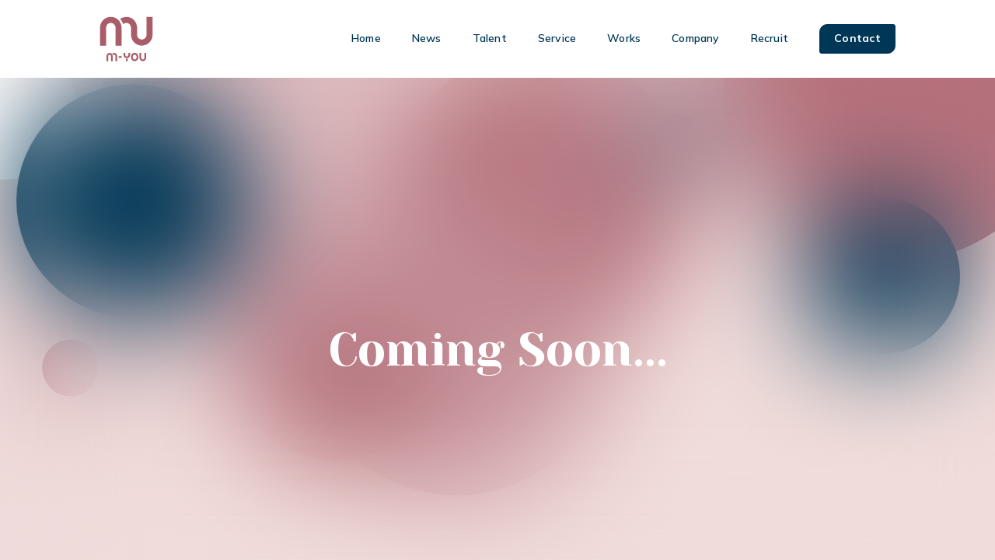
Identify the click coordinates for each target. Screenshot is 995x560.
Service (557, 38)
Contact (857, 38)
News (427, 38)
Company (695, 38)
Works (624, 38)
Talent (490, 38)
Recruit (769, 38)
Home (366, 38)
